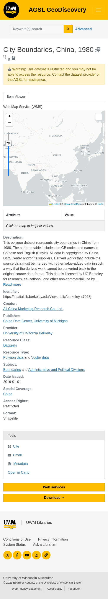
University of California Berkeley (27, 333)
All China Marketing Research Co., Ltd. (33, 309)
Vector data (40, 357)
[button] (9, 116)
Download (53, 497)
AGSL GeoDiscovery (11, 11)
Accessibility (54, 588)
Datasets (10, 345)
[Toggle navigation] (98, 10)
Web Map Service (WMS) (22, 107)
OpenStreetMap (72, 204)
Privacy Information (53, 539)
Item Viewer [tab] (16, 96)
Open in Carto (18, 472)
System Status (14, 544)
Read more (12, 284)
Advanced (83, 29)
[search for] (37, 29)
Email (17, 455)
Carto (100, 204)
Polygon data (13, 357)
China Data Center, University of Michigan (35, 321)
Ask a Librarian (44, 544)
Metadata (20, 464)
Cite (16, 446)
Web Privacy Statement (26, 588)
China (7, 394)
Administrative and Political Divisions (56, 370)
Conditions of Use (17, 539)
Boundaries (12, 370)
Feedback (74, 588)
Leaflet (54, 204)
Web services (54, 487)
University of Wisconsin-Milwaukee (28, 578)
